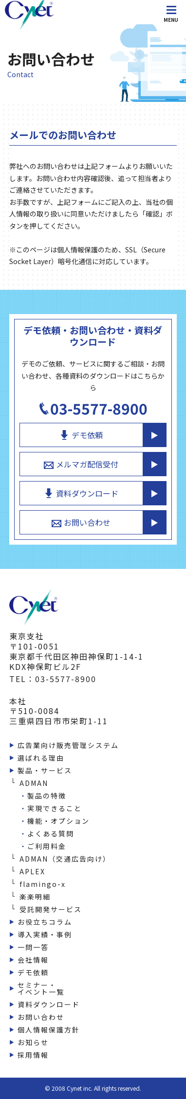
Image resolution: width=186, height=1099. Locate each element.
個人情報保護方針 (49, 1029)
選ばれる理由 (41, 757)
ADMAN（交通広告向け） (65, 859)
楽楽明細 (35, 896)
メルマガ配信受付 (81, 464)
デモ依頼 (81, 435)
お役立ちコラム (45, 921)
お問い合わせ (81, 522)
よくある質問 (50, 833)
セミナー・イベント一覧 (41, 988)
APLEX (32, 871)
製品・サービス (45, 770)
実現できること (54, 808)
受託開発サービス (50, 909)
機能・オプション (58, 821)
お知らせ (33, 1042)
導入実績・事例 (45, 934)
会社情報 (33, 959)
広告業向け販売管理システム (68, 745)
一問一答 (33, 947)
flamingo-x (42, 884)
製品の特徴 (46, 795)
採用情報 (33, 1054)
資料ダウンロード (81, 493)
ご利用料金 (46, 846)
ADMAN (33, 783)
